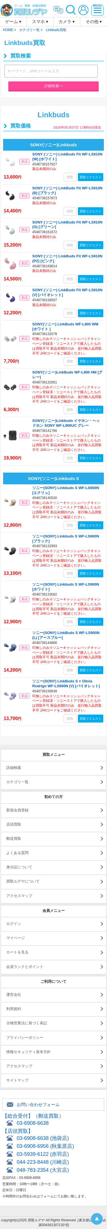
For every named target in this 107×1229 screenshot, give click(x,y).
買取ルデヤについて (23, 881)
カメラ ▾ (66, 21)
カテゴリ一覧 (17, 782)
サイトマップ (17, 1080)
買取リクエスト (91, 177)
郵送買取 (13, 838)
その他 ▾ (94, 21)
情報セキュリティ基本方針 (28, 1052)
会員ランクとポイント (24, 967)
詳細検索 (13, 768)
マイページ (15, 938)
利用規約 (13, 1009)
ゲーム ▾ (13, 21)
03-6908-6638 (33, 1123)
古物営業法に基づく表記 (26, 1023)
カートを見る (17, 952)
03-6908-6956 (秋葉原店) (45, 1146)
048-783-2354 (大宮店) (43, 1170)
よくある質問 (17, 853)
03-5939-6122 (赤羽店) (43, 1154)
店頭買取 (13, 824)
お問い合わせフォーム (38, 1104)
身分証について (19, 867)
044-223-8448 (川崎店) (43, 1162)
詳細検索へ (53, 86)
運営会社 (13, 994)
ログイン (13, 924)
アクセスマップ (19, 896)
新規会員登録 (17, 810)
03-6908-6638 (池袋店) (43, 1138)
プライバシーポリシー (24, 1037)
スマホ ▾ (40, 21)
